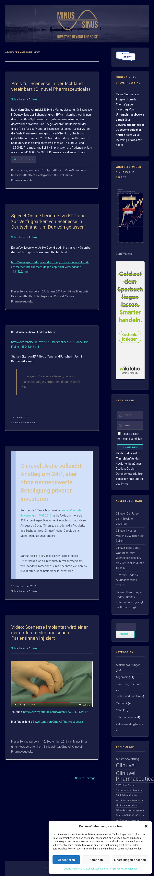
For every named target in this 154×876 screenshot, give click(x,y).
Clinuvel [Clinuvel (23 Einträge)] (126, 765)
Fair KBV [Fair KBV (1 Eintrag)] (120, 795)
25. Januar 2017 (20, 417)
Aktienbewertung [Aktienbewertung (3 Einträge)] (127, 759)
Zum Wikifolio (124, 253)
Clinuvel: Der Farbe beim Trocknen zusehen (127, 518)
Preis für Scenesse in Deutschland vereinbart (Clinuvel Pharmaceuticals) (50, 86)
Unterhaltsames (126, 717)
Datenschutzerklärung (96, 868)
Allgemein (122, 677)
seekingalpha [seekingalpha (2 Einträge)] (124, 820)
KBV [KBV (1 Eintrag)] (135, 795)
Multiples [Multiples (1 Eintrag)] (120, 805)
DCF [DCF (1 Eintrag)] (118, 785)
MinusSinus (72, 170)
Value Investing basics (129, 724)
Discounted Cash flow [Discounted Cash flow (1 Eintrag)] (126, 790)
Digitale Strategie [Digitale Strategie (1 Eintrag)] (128, 785)
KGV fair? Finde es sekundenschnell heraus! (127, 580)
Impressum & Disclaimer (123, 868)
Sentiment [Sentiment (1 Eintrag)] (136, 820)
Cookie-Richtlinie (73, 868)
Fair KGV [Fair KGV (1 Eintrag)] (128, 795)
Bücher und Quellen (128, 696)
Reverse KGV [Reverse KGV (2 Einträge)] (136, 815)
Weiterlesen (24, 159)
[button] (146, 826)
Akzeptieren (66, 860)
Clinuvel (59, 175)
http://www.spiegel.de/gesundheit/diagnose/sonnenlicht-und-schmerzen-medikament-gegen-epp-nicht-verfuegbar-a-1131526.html (50, 267)
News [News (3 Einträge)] (120, 810)
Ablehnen (96, 860)
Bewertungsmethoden (130, 684)
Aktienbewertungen (128, 664)
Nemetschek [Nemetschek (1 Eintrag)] (131, 805)
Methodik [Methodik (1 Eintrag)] (138, 800)
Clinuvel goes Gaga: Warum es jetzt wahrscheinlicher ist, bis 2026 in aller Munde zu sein (130, 558)
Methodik (121, 703)
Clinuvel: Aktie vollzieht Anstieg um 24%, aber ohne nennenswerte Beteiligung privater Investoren (50, 482)
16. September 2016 (24, 586)
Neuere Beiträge (87, 778)
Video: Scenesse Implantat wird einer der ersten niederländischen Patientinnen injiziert (49, 632)
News (14, 175)
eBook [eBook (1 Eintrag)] (139, 790)
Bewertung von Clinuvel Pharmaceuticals (58, 721)
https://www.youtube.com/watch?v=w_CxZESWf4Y (55, 711)
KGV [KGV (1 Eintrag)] (132, 800)
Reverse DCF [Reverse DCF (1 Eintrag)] (122, 815)
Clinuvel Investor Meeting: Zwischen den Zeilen (130, 535)
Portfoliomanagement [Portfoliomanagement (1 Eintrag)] (134, 810)
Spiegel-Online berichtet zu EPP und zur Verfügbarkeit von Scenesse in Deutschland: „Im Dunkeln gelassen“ (48, 221)
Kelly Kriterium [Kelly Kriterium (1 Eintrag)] (123, 800)
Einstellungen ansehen (130, 860)
